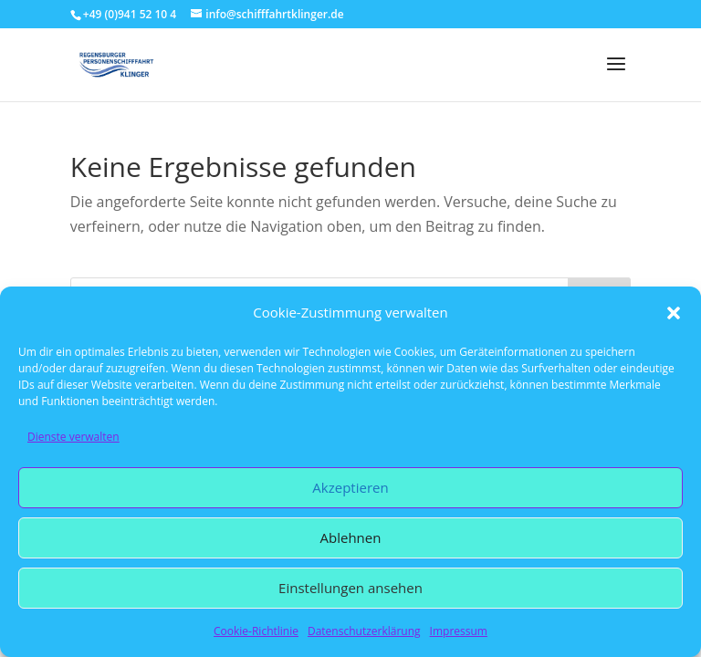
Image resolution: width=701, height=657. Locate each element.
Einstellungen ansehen (350, 588)
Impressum (458, 631)
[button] (673, 313)
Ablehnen (351, 537)
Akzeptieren (350, 487)
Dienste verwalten (73, 436)
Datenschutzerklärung (364, 631)
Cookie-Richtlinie (256, 631)
